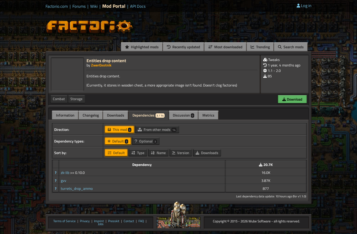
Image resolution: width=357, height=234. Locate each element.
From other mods (157, 129)
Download (292, 99)
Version (180, 152)
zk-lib (65, 172)
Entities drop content (106, 60)
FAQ (141, 221)
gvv (63, 180)
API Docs (137, 6)
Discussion (183, 115)
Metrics (208, 115)
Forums (79, 6)
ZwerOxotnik (101, 65)
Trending (260, 47)
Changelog (91, 115)
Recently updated (183, 47)
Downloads (115, 115)
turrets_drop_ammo (77, 188)
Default (118, 141)
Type (137, 152)
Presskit (113, 221)
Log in (304, 6)
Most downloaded (225, 47)
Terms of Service (64, 221)
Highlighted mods (142, 47)
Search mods (291, 47)
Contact (129, 221)
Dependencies (149, 115)
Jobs (101, 224)
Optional (146, 141)
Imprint (99, 221)
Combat (59, 99)
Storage (76, 99)
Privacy (85, 221)
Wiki (94, 6)
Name (158, 152)
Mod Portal (113, 6)
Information (65, 115)
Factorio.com (57, 6)
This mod (119, 129)
